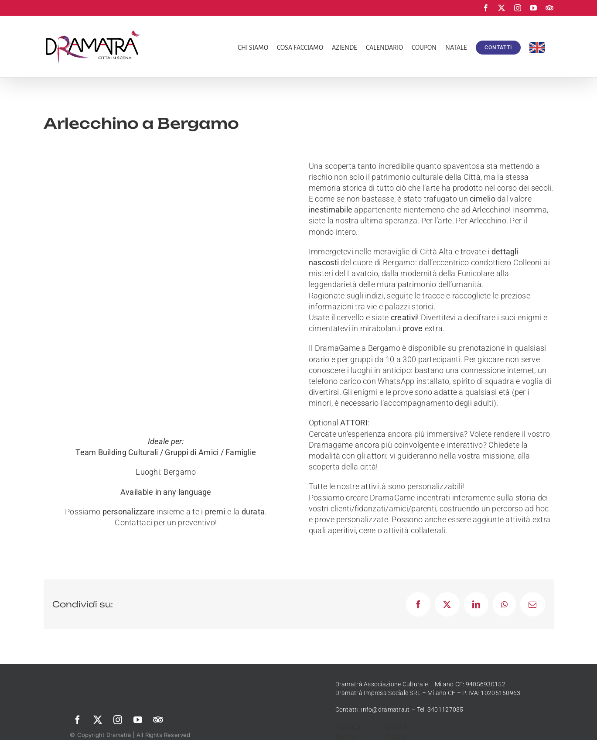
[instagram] (118, 720)
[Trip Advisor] (158, 720)
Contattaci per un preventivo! (166, 522)
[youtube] (138, 720)
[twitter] (98, 720)
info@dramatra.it (385, 709)
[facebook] (77, 720)
